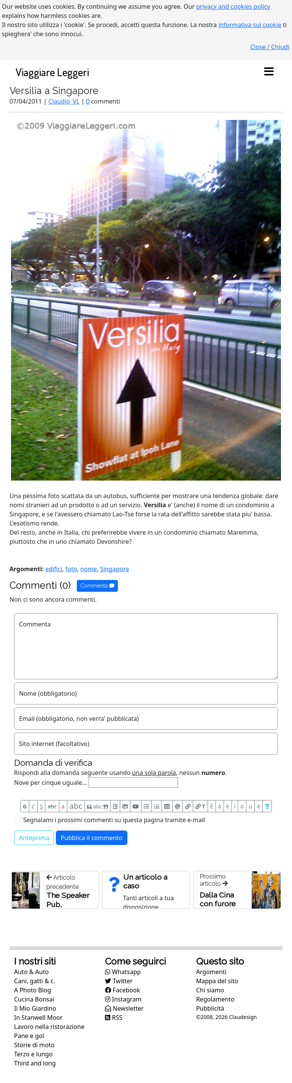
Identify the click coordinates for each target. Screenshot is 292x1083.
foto (71, 569)
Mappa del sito (217, 981)
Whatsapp (123, 972)
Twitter (119, 981)
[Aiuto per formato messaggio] (267, 806)
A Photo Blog (32, 990)
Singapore (114, 569)
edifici (53, 569)
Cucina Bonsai (34, 999)
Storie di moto (34, 1045)
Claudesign (243, 1017)
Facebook (122, 990)
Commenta (97, 586)
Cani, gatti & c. (34, 981)
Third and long (35, 1063)
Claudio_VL (63, 101)
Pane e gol (29, 1036)
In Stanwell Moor (38, 1017)
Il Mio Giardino (35, 1008)
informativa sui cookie (249, 25)
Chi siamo (210, 990)
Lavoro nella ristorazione (49, 1026)
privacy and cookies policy (233, 6)
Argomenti (211, 972)
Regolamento (215, 999)
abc (52, 806)
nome (88, 569)
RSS (113, 1017)
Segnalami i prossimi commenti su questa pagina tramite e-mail (114, 820)
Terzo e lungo (33, 1054)
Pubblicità (210, 1008)
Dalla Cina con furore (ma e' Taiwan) (218, 908)
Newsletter (124, 1008)
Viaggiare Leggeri (52, 72)
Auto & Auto (31, 972)
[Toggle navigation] (268, 72)
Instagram (123, 999)
